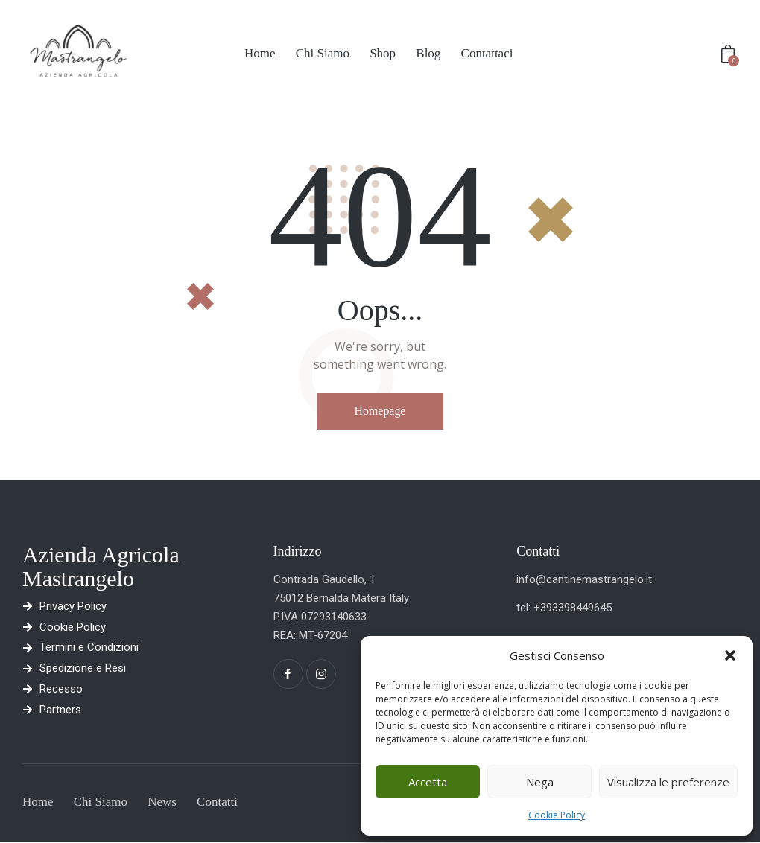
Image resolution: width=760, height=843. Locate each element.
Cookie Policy (556, 815)
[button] (730, 655)
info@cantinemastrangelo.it (584, 579)
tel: (524, 607)
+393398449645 (572, 607)
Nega (540, 781)
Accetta (427, 781)
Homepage (379, 410)
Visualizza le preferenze (668, 781)
